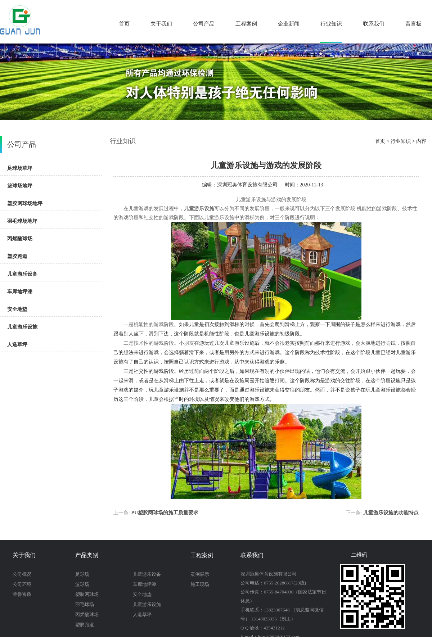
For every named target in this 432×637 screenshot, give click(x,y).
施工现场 (199, 584)
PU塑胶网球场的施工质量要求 (164, 512)
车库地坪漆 (19, 291)
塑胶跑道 (17, 256)
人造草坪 (17, 344)
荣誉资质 (22, 594)
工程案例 (246, 24)
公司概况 (22, 574)
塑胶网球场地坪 (24, 203)
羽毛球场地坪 (22, 221)
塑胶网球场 (87, 594)
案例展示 (199, 574)
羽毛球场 (84, 604)
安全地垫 (17, 309)
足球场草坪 (19, 168)
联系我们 (373, 24)
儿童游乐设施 (22, 327)
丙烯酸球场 (19, 238)
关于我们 (161, 24)
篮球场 (82, 584)
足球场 (82, 574)
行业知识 (331, 24)
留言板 (413, 24)
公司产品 (204, 24)
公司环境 (22, 584)
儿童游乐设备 (22, 274)
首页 (124, 24)
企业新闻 (289, 24)
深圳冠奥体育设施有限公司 (247, 185)
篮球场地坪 (19, 186)
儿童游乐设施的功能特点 (391, 512)
